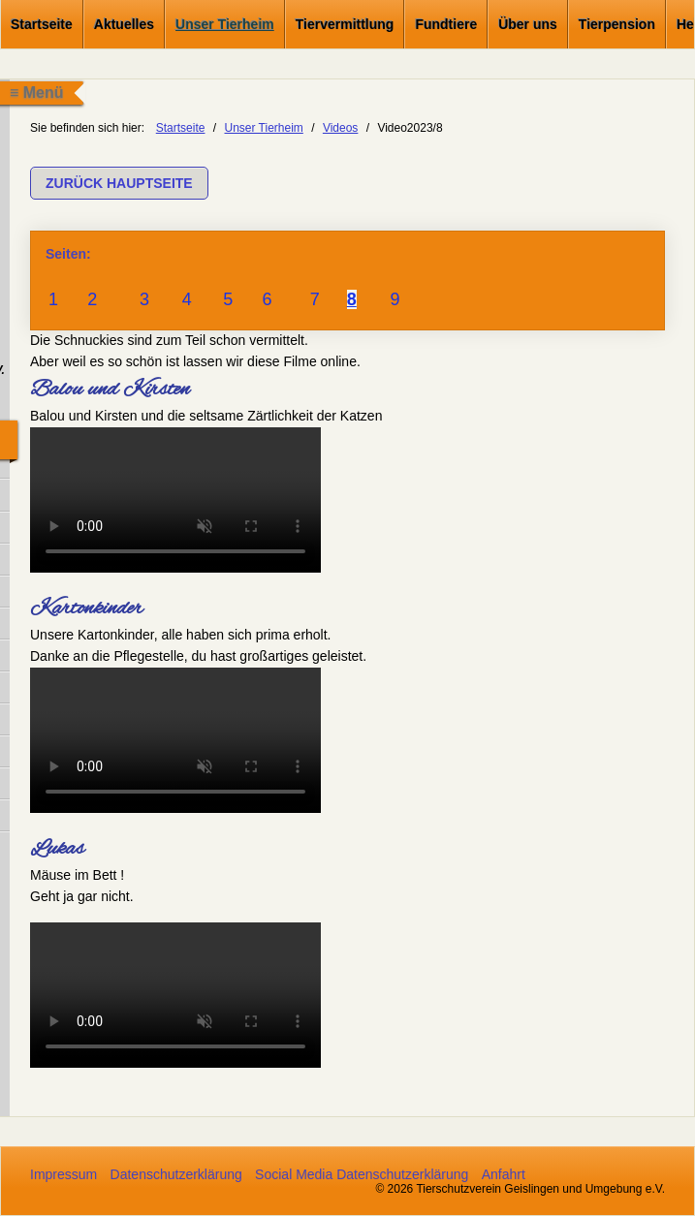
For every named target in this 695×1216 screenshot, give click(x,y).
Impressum (63, 1174)
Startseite (42, 24)
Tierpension (617, 24)
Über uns (527, 24)
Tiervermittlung (345, 24)
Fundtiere (446, 24)
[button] (119, 183)
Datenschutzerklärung (176, 1174)
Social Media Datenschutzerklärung (361, 1174)
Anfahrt (503, 1174)
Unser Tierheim (224, 24)
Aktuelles (124, 24)
